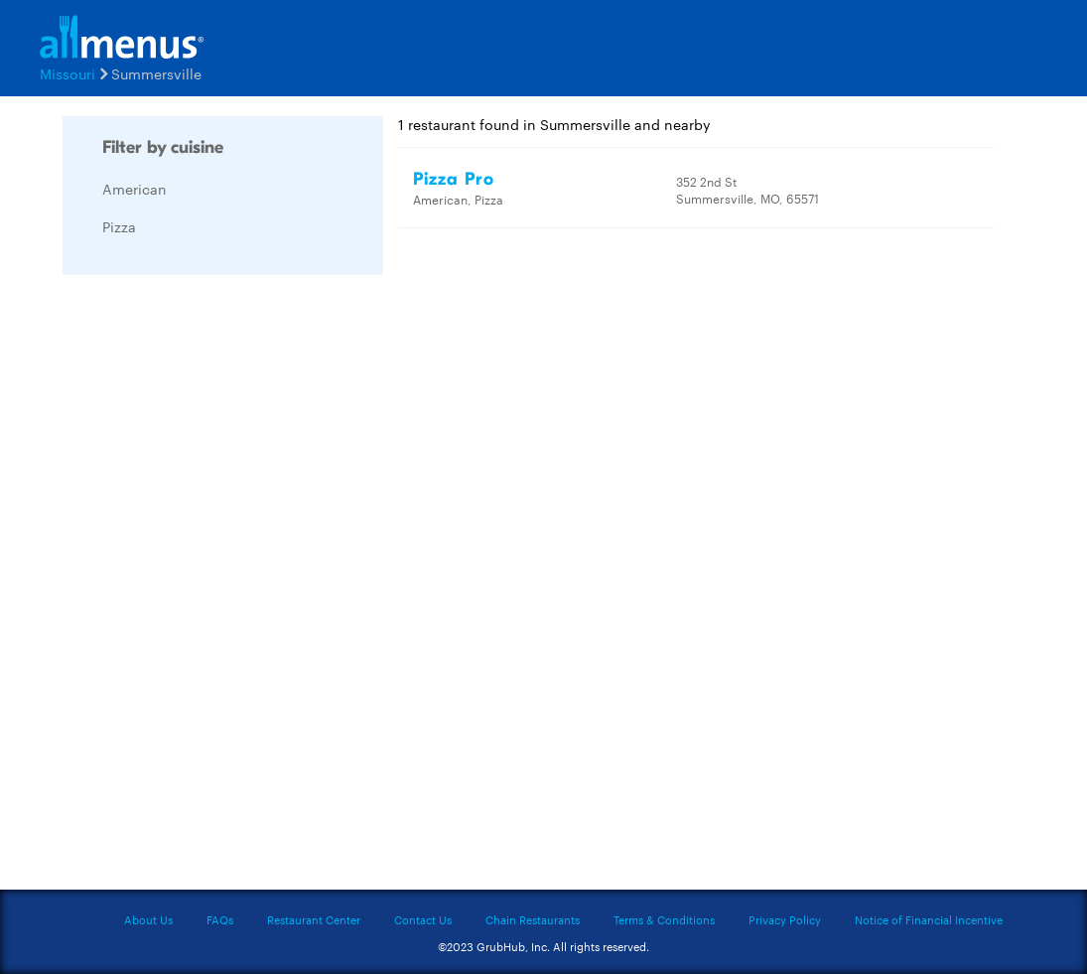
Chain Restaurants (532, 919)
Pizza (119, 226)
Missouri (67, 73)
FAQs (219, 919)
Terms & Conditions (664, 919)
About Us (148, 919)
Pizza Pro (453, 179)
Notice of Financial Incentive (929, 919)
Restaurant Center (313, 919)
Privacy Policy (784, 919)
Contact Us (423, 919)
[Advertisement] (211, 588)
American (134, 189)
